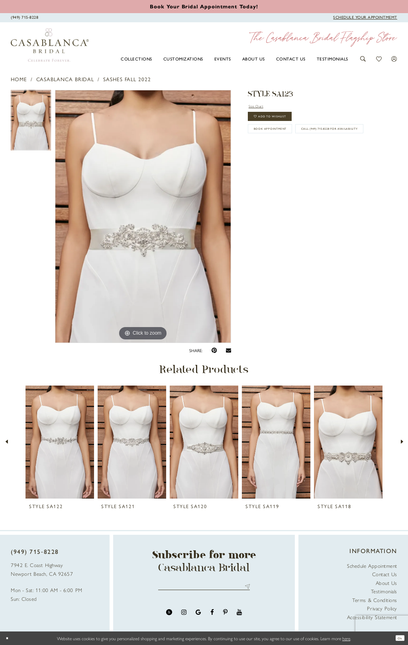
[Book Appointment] (365, 17)
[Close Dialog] (9, 638)
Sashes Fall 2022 (127, 79)
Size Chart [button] (261, 107)
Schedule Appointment (372, 565)
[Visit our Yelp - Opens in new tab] (169, 616)
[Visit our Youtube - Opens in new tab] (239, 616)
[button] (363, 59)
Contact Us (384, 574)
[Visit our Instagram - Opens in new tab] (183, 616)
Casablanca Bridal (65, 79)
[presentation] (60, 442)
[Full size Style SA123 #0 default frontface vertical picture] (143, 216)
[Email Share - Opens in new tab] (228, 350)
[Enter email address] (204, 588)
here (346, 638)
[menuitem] (136, 58)
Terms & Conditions (374, 600)
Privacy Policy (382, 608)
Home (19, 79)
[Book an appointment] (204, 6)
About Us (386, 583)
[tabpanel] (31, 122)
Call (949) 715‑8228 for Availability (302, 161)
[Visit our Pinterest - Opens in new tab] (225, 616)
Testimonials (384, 591)
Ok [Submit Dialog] (397, 638)
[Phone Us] (25, 17)
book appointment (282, 141)
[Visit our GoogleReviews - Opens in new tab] (198, 616)
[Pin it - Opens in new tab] (214, 350)
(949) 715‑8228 (35, 551)
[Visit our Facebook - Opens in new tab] (212, 616)
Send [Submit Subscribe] (246, 588)
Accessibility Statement (372, 617)
